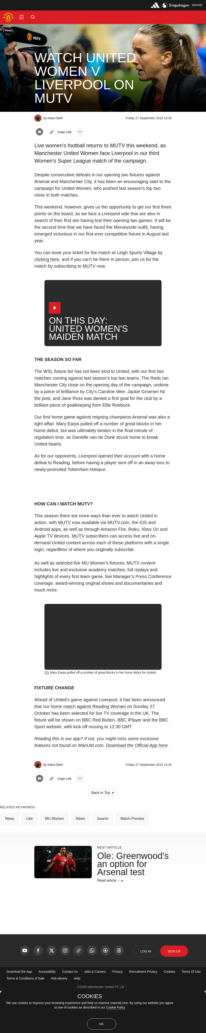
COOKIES (89, 996)
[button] (21, 17)
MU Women (54, 861)
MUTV (89, 266)
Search (103, 861)
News (9, 861)
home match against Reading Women (88, 748)
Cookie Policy (115, 1007)
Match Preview (132, 861)
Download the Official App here (137, 787)
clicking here (46, 259)
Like (29, 861)
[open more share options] (79, 131)
